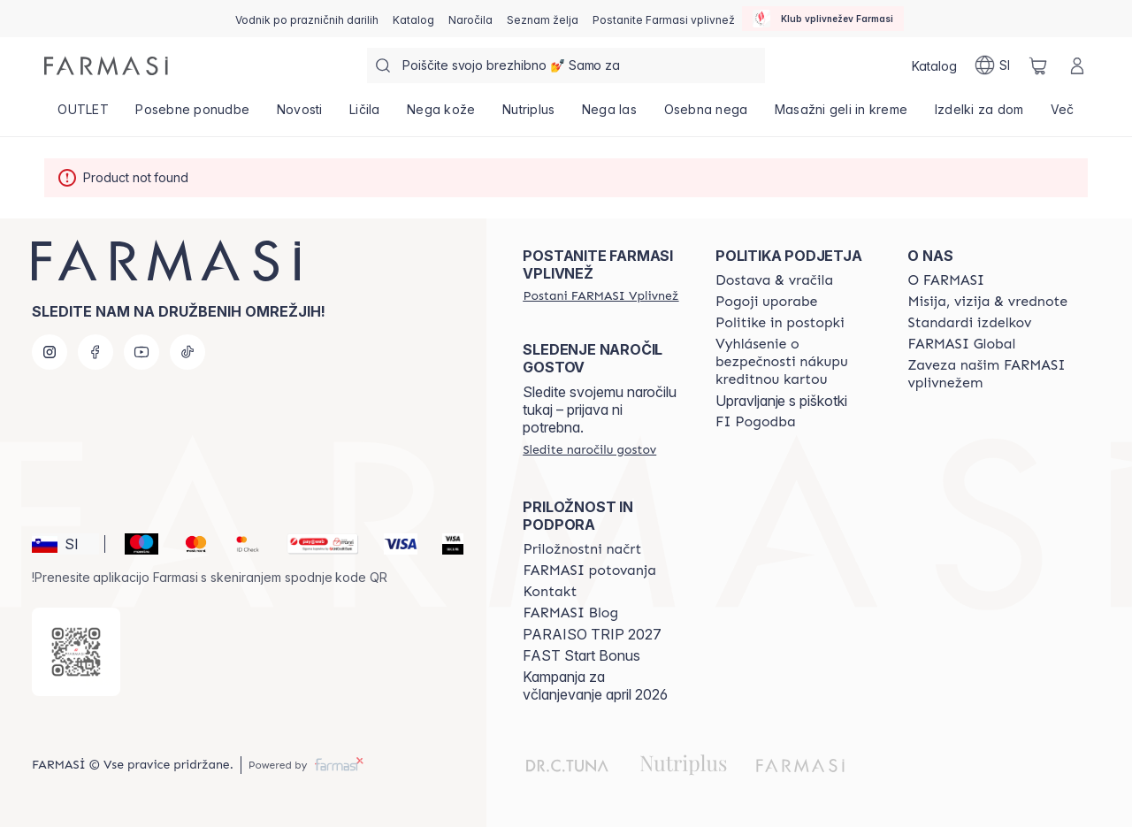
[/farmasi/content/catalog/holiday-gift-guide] (307, 18)
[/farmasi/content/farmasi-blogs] (570, 613)
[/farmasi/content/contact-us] (550, 592)
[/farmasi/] (106, 66)
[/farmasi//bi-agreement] (755, 422)
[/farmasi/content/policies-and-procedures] (780, 323)
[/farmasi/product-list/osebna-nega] (705, 115)
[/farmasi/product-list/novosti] (299, 115)
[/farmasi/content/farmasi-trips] (589, 570)
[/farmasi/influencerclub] (823, 18)
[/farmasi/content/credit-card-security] (795, 361)
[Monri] (315, 544)
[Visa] (393, 544)
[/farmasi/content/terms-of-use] (766, 301)
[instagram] (49, 352)
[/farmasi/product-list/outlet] (83, 115)
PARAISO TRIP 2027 (592, 634)
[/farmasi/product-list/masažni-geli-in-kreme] (841, 115)
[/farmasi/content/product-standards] (969, 323)
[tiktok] (187, 352)
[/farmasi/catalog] (413, 18)
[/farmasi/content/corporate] (961, 344)
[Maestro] (134, 544)
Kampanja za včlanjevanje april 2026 (595, 685)
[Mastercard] (189, 544)
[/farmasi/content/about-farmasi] (945, 280)
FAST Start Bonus (581, 655)
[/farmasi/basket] (1038, 65)
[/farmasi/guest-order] (589, 449)
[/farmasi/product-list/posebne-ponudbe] (192, 115)
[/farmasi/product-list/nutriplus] (529, 115)
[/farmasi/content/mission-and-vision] (987, 301)
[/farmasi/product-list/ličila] (365, 115)
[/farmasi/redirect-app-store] (76, 652)
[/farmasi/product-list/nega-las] (610, 115)
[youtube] (141, 352)
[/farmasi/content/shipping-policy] (774, 280)
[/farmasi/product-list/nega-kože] (441, 115)
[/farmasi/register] (470, 18)
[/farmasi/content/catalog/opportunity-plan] (582, 549)
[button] (65, 544)
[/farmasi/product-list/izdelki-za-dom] (979, 115)
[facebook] (95, 352)
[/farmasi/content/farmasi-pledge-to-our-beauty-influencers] (987, 374)
